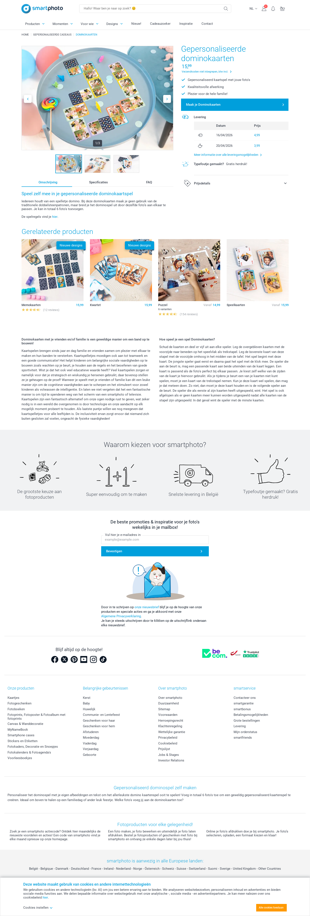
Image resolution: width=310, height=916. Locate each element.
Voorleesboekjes (20, 758)
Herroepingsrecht (170, 721)
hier (54, 217)
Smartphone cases (21, 735)
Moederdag (91, 738)
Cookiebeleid (167, 743)
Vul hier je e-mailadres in (123, 535)
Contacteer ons (245, 698)
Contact (207, 24)
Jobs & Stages (168, 755)
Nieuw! (136, 24)
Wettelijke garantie (171, 732)
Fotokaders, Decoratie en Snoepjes (33, 747)
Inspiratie (186, 24)
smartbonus (242, 709)
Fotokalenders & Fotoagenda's (29, 752)
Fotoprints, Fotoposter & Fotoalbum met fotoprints (36, 717)
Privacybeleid (167, 738)
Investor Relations (171, 760)
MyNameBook (18, 730)
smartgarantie (244, 703)
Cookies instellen (38, 908)
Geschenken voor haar (99, 721)
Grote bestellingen (247, 721)
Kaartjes (13, 698)
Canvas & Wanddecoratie (25, 724)
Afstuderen (91, 732)
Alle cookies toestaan (271, 907)
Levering (240, 726)
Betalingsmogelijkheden (251, 715)
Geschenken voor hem (99, 726)
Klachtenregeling (170, 726)
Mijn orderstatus (245, 732)
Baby (86, 703)
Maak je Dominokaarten (203, 105)
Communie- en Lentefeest (101, 715)
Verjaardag (90, 749)
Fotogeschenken (19, 703)
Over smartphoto (170, 698)
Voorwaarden (167, 715)
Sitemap (164, 709)
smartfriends (243, 738)
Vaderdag (89, 743)
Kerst (86, 698)
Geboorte (89, 755)
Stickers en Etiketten (22, 741)
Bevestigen (114, 551)
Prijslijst (164, 749)
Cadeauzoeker (160, 24)
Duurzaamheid (168, 703)
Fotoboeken (16, 709)
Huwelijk (89, 709)
